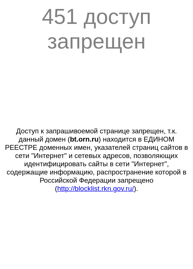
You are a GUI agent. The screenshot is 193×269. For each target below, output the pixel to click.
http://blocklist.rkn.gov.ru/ (95, 188)
